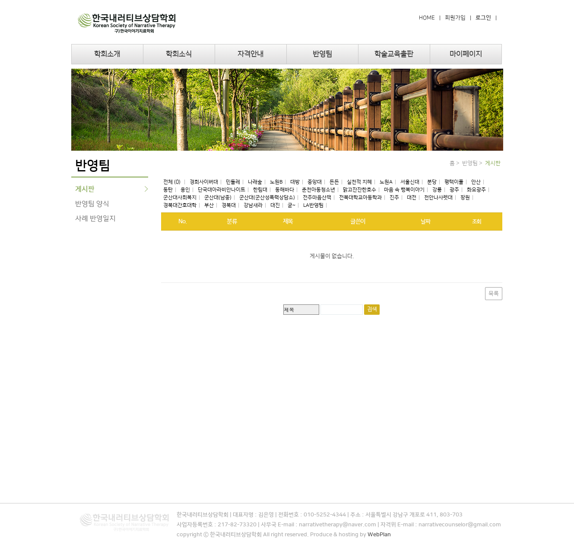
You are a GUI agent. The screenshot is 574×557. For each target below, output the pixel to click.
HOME (427, 18)
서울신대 (409, 182)
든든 (334, 182)
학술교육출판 (393, 54)
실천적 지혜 (359, 182)
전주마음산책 (317, 197)
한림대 (260, 190)
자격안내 (250, 54)
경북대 (229, 205)
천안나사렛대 (438, 197)
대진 (275, 205)
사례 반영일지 (95, 218)
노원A (386, 182)
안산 (476, 182)
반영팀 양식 (92, 204)
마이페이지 (466, 54)
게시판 (85, 189)
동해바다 (284, 190)
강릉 (437, 190)
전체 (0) (172, 182)
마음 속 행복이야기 (404, 190)
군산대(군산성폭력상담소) (267, 197)
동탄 (168, 190)
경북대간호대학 (180, 205)
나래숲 (255, 182)
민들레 (233, 182)
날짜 (425, 221)
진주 (394, 197)
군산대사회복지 (180, 197)
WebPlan (379, 535)
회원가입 (455, 18)
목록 (493, 294)
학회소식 (179, 54)
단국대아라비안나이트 (221, 190)
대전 (411, 197)
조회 (476, 221)
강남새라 (253, 205)
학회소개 (107, 54)
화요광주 (476, 190)
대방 (295, 182)
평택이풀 (453, 182)
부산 (209, 205)
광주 (454, 190)
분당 (432, 182)
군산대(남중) (218, 197)
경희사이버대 (204, 182)
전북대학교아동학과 (360, 197)
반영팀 (322, 54)
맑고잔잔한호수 (359, 190)
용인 (185, 190)
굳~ (291, 205)
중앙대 (315, 182)
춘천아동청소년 (318, 190)
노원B (276, 182)
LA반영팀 (313, 205)
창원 (465, 197)
